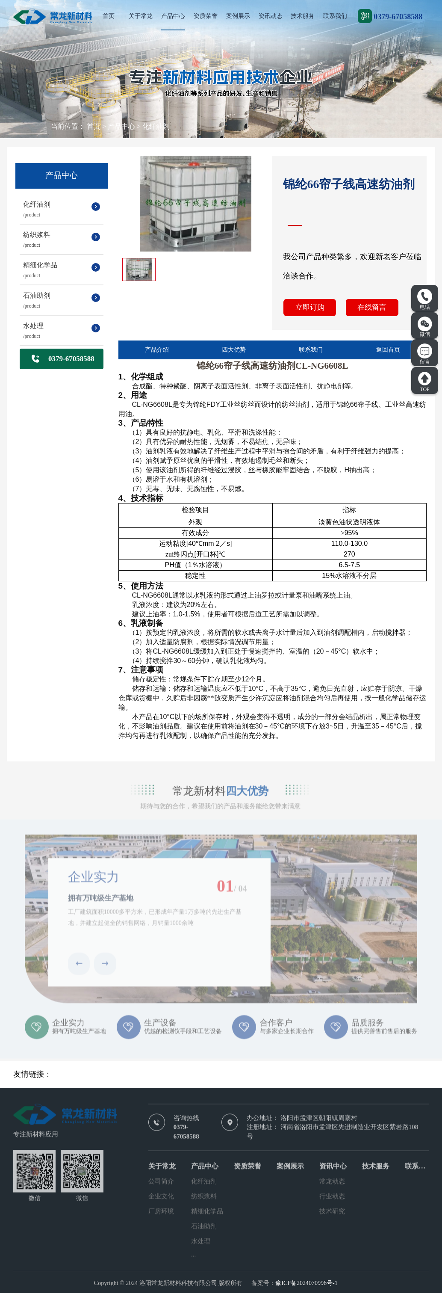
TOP (424, 381)
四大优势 (234, 351)
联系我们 (335, 16)
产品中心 (173, 16)
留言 (424, 354)
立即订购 (309, 308)
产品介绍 (157, 351)
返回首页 (388, 351)
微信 (425, 327)
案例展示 (238, 16)
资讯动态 (271, 16)
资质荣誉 (206, 16)
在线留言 (369, 308)
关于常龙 (141, 16)
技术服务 (303, 16)
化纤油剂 (156, 126)
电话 (424, 299)
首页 (109, 16)
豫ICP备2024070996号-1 (306, 1284)
